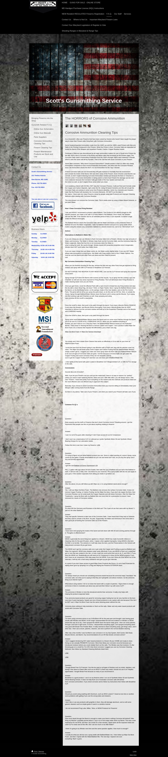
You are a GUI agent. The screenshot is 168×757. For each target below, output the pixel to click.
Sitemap (41, 751)
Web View (133, 755)
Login (134, 751)
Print (35, 751)
